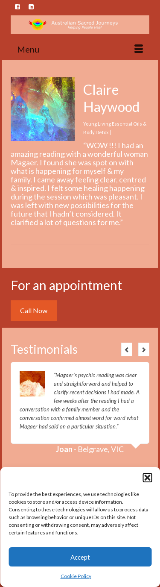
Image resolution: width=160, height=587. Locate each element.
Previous (126, 349)
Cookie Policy (76, 576)
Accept (80, 557)
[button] (147, 477)
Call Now (33, 310)
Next (143, 349)
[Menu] (80, 49)
